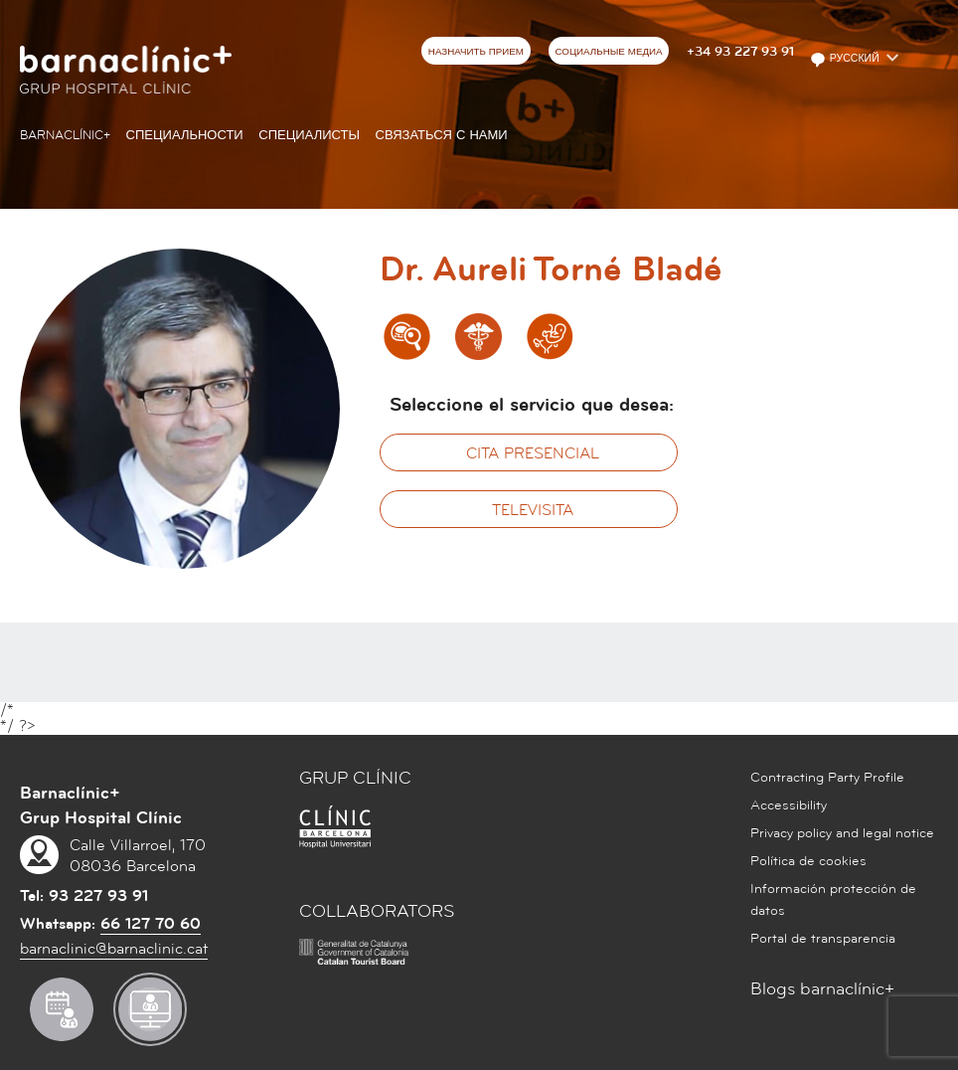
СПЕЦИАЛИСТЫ (309, 135)
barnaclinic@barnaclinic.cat (114, 949)
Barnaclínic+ (65, 135)
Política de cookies (808, 861)
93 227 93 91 (98, 896)
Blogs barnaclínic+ (822, 989)
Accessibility (788, 805)
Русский (846, 60)
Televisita (532, 510)
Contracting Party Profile (827, 778)
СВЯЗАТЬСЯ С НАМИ (442, 135)
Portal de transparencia (822, 939)
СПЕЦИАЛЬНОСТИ (184, 135)
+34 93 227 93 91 (740, 52)
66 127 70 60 (150, 924)
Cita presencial (532, 453)
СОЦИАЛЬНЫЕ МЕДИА (608, 52)
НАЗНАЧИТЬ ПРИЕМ (476, 52)
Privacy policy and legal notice (842, 833)
